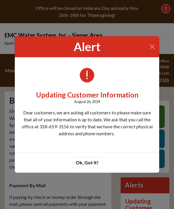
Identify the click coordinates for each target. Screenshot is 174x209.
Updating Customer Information (87, 95)
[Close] (152, 46)
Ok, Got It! (87, 162)
